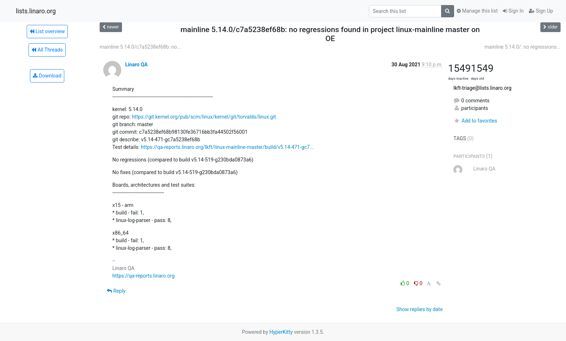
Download (47, 76)
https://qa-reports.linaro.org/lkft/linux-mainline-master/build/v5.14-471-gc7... (227, 147)
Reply (116, 291)
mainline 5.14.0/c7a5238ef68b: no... (140, 47)
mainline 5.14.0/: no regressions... (522, 47)
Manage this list (477, 11)
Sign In (513, 11)
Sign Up (541, 11)
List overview (47, 31)
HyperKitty (281, 332)
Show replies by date (419, 309)
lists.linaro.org (36, 11)
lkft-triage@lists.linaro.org (482, 88)
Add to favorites (475, 121)
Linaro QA (136, 64)
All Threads (46, 50)
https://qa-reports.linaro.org (143, 276)
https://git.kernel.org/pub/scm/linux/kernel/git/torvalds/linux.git (204, 117)
